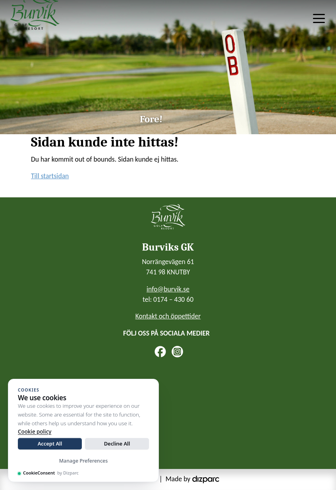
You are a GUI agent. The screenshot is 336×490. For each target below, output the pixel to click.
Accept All (50, 443)
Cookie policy (34, 431)
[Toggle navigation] (319, 17)
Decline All (117, 443)
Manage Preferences (83, 460)
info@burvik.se (168, 289)
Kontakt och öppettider (168, 316)
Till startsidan (50, 176)
